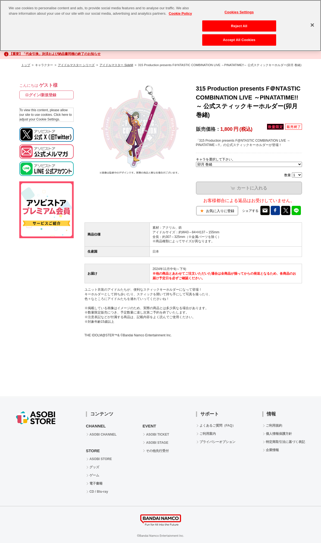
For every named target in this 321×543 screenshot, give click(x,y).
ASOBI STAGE (157, 443)
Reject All (239, 26)
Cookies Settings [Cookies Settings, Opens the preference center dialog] (239, 12)
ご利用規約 (274, 425)
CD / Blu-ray (98, 492)
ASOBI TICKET (157, 434)
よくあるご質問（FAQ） (218, 425)
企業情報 (272, 450)
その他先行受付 (157, 451)
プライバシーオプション (217, 442)
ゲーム (94, 475)
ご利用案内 (208, 434)
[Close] (312, 25)
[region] (160, 25)
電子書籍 (95, 483)
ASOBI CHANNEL (103, 434)
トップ (25, 65)
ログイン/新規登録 (41, 95)
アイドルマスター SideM (116, 65)
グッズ (94, 467)
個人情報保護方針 (279, 434)
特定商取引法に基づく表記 (285, 442)
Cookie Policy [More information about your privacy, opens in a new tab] (180, 13)
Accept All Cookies (239, 40)
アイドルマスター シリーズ (76, 65)
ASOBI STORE (100, 459)
